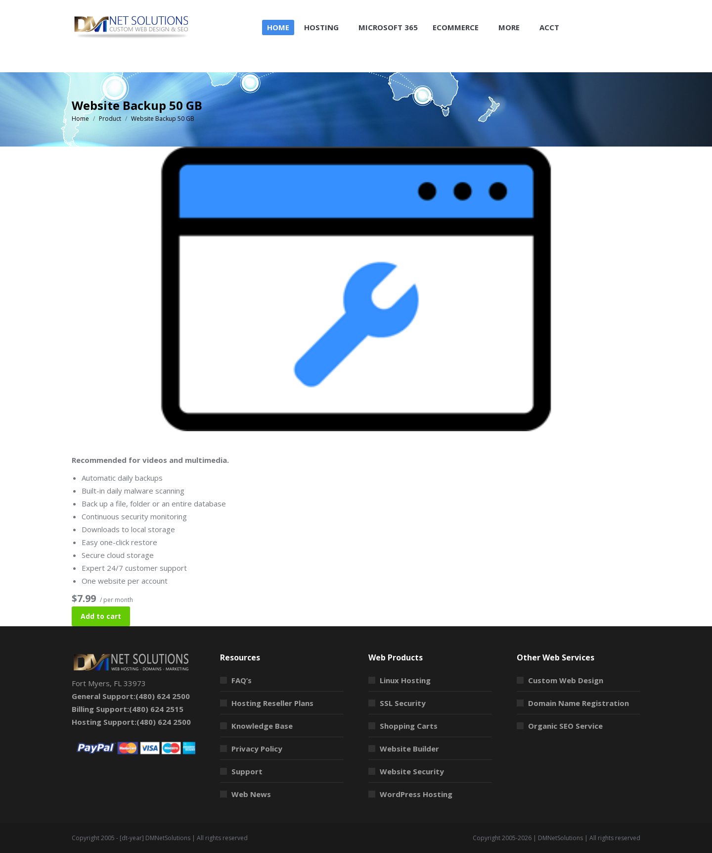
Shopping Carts (409, 726)
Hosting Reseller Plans (272, 703)
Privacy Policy (256, 748)
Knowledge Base (262, 726)
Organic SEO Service (565, 726)
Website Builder (409, 748)
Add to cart (101, 616)
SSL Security (403, 703)
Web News (251, 794)
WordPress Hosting (416, 794)
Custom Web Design (565, 680)
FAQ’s (241, 680)
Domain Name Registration (578, 703)
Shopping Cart (576, 9)
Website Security (412, 771)
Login (627, 9)
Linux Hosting (405, 680)
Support (247, 771)
